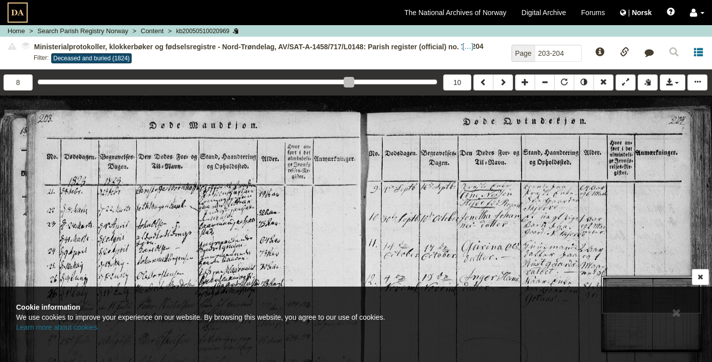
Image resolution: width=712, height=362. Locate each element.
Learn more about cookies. (57, 327)
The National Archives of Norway (455, 13)
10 (457, 82)
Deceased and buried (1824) (91, 58)
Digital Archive (544, 13)
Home (16, 31)
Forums (593, 13)
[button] (697, 12)
